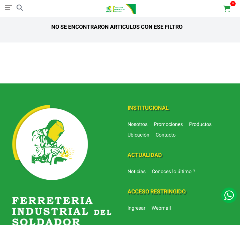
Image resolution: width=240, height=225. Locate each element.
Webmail (161, 208)
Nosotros (138, 124)
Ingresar (136, 208)
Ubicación (138, 135)
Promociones (168, 124)
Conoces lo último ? (173, 171)
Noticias (137, 171)
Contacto (166, 135)
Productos (200, 124)
